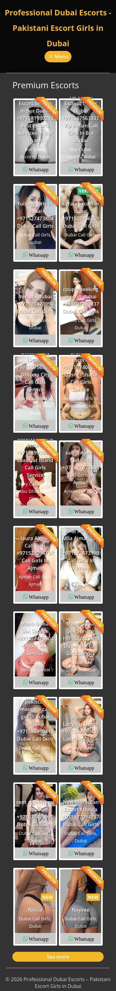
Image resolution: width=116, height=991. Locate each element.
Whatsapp (39, 169)
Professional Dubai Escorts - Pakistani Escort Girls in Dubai (58, 27)
